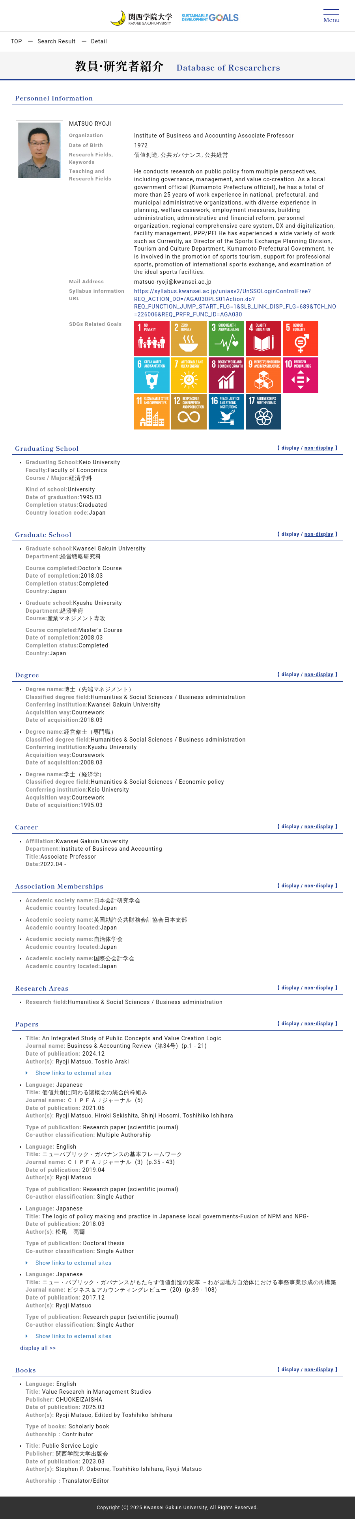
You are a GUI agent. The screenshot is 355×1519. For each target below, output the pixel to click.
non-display (319, 448)
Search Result (56, 41)
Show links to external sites (69, 1073)
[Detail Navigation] (331, 16)
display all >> (38, 1348)
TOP (16, 41)
